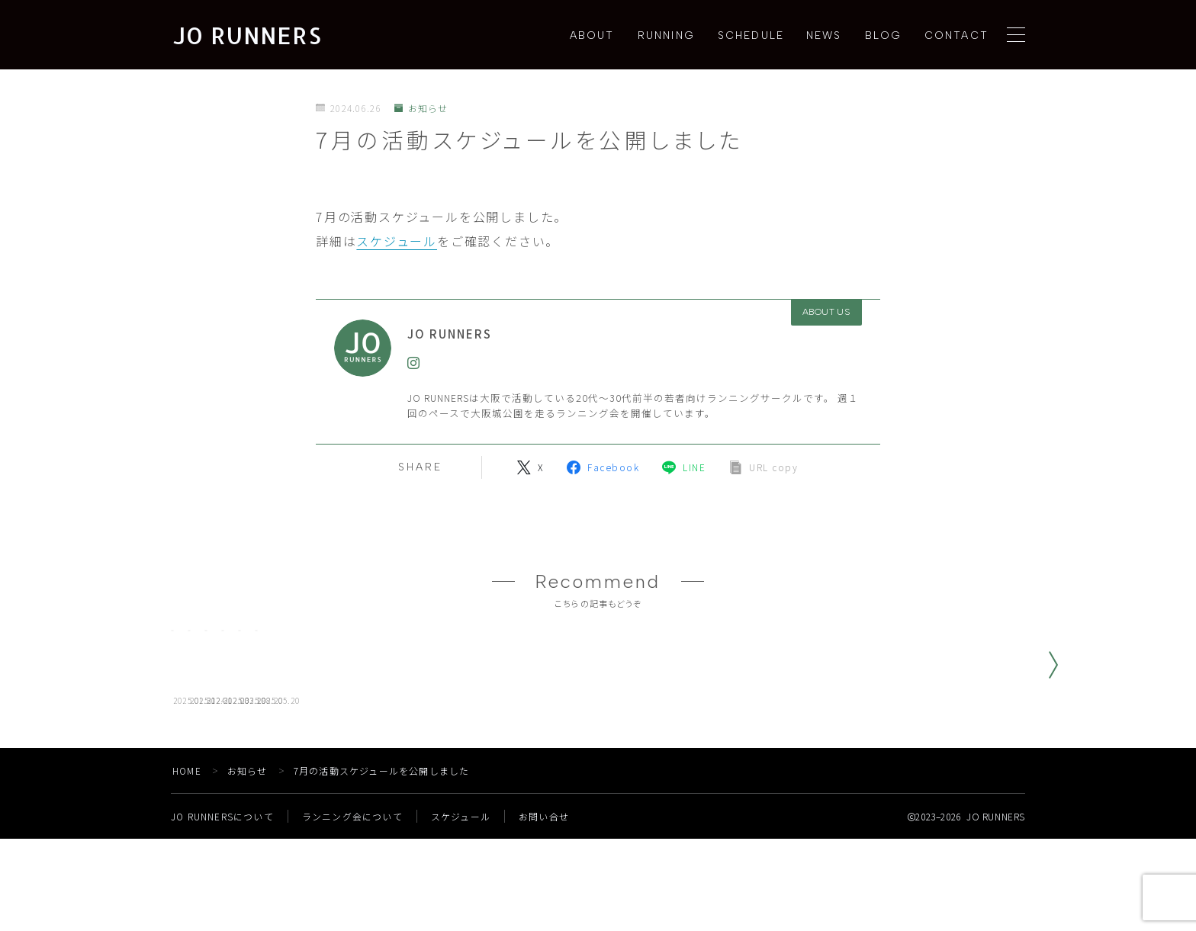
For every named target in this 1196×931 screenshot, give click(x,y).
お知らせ (421, 107)
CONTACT (956, 35)
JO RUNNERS (247, 35)
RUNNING (666, 35)
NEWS (823, 35)
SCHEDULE (751, 35)
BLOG (883, 35)
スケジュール (396, 241)
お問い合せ (544, 908)
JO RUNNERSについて (223, 908)
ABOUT (592, 35)
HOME (187, 862)
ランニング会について (353, 908)
